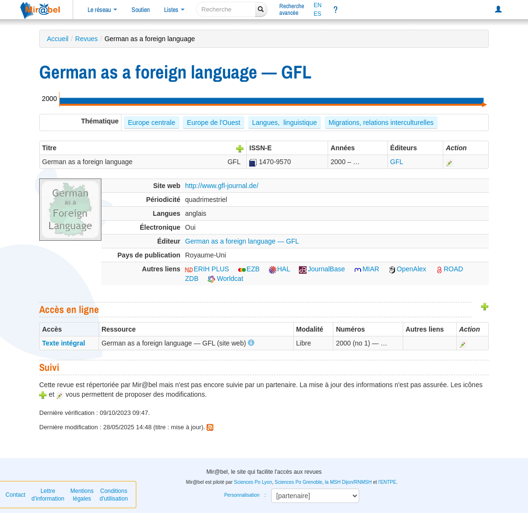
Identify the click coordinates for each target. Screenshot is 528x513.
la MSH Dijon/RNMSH (348, 482)
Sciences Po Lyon (253, 482)
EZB (249, 269)
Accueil (57, 39)
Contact (15, 494)
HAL (279, 269)
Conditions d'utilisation (113, 495)
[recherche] (226, 9)
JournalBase (322, 269)
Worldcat (225, 278)
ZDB (191, 278)
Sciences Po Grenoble (298, 482)
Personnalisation (242, 495)
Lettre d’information (48, 495)
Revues (86, 39)
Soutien (141, 9)
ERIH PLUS (207, 269)
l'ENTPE (387, 482)
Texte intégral (63, 343)
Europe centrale (151, 122)
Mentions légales (82, 495)
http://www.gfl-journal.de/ (221, 186)
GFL (396, 162)
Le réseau (102, 9)
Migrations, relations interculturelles (381, 122)
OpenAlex (407, 269)
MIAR (366, 269)
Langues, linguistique (284, 122)
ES (317, 14)
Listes (174, 9)
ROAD (449, 269)
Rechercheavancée (291, 9)
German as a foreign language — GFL (242, 241)
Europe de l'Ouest (214, 122)
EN (318, 5)
